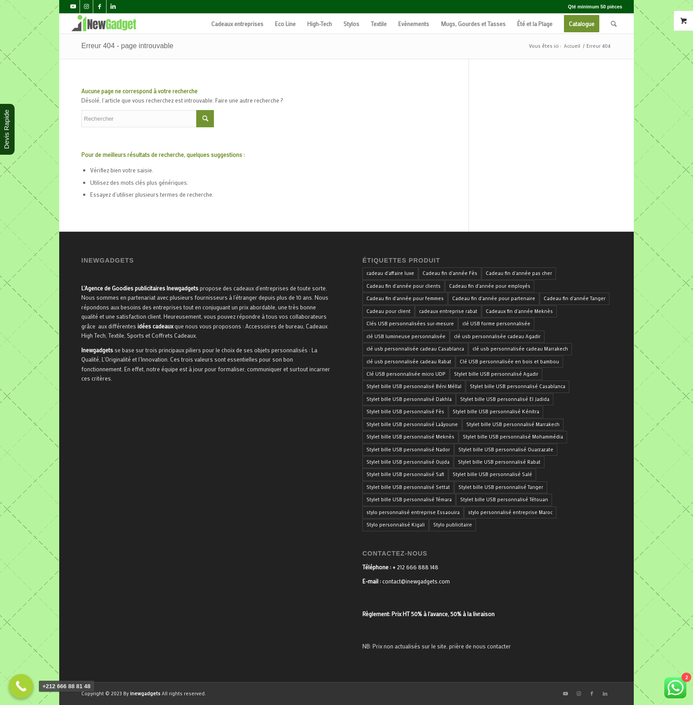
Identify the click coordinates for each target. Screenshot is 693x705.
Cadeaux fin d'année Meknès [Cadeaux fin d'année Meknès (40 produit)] (519, 311)
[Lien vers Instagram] (86, 6)
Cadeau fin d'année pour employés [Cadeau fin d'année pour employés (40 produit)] (489, 286)
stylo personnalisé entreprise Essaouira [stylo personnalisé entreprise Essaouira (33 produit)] (413, 512)
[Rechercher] (613, 24)
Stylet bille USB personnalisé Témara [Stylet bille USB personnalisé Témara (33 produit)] (409, 499)
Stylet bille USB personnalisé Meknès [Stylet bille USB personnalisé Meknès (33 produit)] (410, 437)
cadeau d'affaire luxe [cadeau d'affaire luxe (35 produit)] (390, 273)
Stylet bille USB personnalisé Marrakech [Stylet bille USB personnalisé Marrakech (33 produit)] (513, 424)
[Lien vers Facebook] (99, 6)
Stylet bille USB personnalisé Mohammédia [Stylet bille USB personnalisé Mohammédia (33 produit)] (513, 437)
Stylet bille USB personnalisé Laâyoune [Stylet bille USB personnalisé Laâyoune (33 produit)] (412, 424)
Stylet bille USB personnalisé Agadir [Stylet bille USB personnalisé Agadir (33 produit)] (496, 374)
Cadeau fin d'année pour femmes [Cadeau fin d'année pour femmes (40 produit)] (405, 298)
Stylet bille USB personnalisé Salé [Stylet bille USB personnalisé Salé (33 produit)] (492, 474)
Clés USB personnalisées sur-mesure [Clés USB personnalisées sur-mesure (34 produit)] (410, 323)
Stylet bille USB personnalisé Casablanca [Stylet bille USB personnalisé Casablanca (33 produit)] (517, 386)
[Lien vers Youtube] (73, 6)
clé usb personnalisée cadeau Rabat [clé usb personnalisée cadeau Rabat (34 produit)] (408, 361)
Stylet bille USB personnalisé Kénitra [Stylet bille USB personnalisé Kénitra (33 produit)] (496, 411)
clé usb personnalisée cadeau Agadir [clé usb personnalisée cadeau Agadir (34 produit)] (497, 336)
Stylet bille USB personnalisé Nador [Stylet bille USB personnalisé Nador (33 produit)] (408, 449)
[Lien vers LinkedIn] (113, 6)
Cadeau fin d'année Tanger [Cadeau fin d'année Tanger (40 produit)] (574, 298)
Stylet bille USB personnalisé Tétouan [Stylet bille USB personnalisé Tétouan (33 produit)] (504, 499)
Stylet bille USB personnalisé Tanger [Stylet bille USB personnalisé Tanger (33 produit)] (500, 487)
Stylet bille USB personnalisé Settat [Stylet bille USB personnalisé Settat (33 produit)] (408, 487)
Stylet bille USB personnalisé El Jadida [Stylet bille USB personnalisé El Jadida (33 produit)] (504, 399)
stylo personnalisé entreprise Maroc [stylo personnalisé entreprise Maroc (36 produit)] (510, 512)
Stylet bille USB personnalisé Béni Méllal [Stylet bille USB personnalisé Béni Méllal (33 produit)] (413, 386)
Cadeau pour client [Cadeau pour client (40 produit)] (388, 311)
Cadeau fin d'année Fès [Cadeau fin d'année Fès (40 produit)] (450, 273)
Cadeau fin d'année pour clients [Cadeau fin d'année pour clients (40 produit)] (403, 286)
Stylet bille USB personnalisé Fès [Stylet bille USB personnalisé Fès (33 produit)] (405, 411)
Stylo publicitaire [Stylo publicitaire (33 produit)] (452, 525)
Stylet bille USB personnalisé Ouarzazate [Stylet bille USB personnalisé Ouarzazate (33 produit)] (505, 449)
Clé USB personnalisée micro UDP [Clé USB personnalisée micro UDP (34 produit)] (406, 374)
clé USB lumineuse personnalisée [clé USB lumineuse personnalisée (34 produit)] (406, 336)
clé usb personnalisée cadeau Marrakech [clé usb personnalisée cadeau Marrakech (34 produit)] (520, 349)
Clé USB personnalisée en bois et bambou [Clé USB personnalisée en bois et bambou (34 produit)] (509, 361)
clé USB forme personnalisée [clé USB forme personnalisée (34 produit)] (496, 323)
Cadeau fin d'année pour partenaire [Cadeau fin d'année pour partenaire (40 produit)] (493, 298)
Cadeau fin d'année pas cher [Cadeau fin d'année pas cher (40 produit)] (519, 273)
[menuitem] (237, 24)
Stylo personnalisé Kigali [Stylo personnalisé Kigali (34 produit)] (395, 525)
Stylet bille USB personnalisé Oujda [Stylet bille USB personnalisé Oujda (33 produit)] (407, 462)
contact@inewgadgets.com (416, 581)
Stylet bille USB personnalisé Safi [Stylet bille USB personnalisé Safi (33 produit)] (405, 474)
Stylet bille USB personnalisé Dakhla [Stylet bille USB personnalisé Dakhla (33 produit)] (409, 399)
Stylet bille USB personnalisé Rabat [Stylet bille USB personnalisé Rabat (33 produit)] (499, 462)
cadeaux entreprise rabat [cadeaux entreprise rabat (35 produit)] (448, 311)
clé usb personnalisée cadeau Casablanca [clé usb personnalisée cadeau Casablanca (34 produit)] (415, 349)
